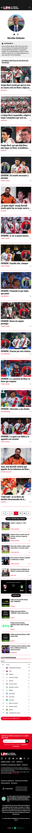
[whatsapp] (2, 759)
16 (24, 513)
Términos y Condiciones (7, 780)
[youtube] (21, 759)
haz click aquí (15, 773)
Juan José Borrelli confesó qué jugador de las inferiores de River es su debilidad (15, 467)
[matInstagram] (9, 759)
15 (20, 513)
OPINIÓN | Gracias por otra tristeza (16, 351)
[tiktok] (28, 759)
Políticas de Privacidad (21, 780)
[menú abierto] (2, 8)
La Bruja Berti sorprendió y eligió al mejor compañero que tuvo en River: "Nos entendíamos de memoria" (16, 116)
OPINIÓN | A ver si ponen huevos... (15, 236)
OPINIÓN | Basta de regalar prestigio (12, 322)
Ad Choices (14, 783)
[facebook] (6, 759)
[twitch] (24, 759)
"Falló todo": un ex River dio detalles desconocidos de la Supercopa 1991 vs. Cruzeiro (13, 498)
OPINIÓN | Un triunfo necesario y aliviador (15, 176)
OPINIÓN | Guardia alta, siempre (14, 263)
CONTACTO (19, 762)
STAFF (13, 762)
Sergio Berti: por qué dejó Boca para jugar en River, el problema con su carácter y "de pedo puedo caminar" (15, 146)
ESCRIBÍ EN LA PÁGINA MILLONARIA (11, 765)
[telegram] (17, 759)
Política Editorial (5, 783)
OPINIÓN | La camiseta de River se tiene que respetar (15, 380)
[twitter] (13, 759)
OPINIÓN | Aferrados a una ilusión (15, 409)
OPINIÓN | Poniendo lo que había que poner (15, 292)
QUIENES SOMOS (5, 762)
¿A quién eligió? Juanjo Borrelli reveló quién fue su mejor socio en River (15, 206)
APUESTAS (25, 765)
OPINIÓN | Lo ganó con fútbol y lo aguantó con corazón (15, 437)
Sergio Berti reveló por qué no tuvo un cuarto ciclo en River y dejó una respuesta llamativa (15, 86)
